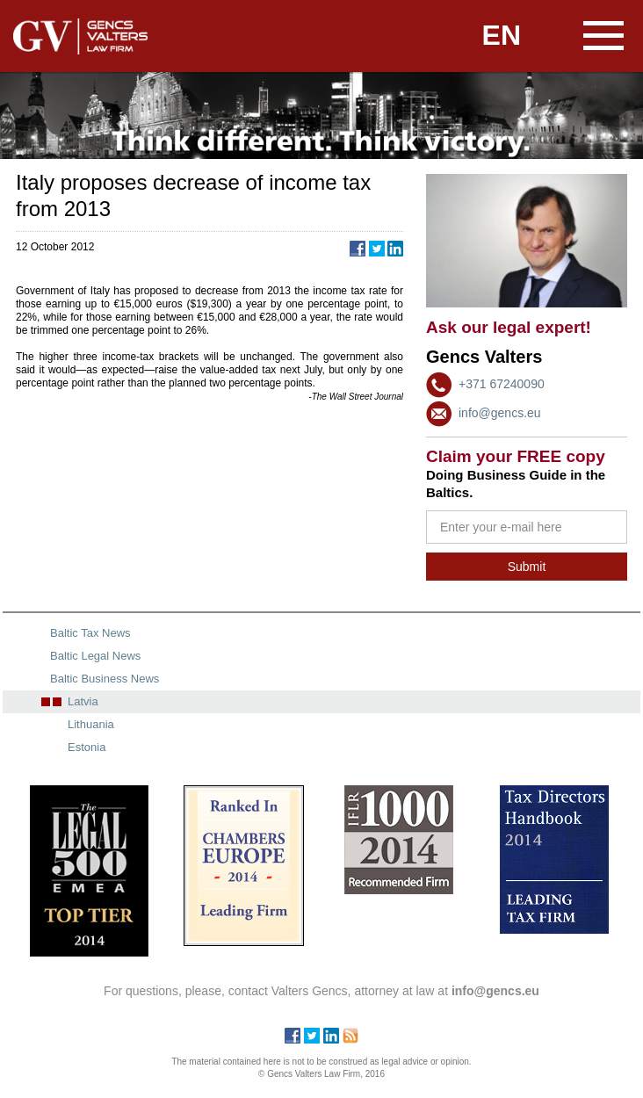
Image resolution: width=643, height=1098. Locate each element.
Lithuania (91, 724)
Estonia (86, 747)
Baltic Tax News (90, 632)
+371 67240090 (502, 384)
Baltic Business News (104, 678)
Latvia (83, 701)
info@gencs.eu (500, 413)
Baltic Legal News (95, 655)
